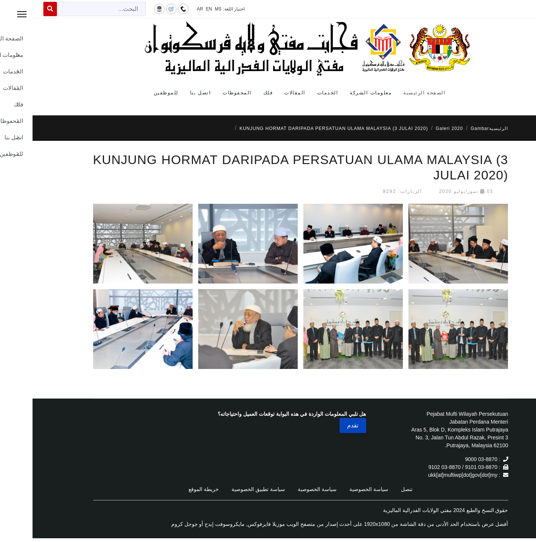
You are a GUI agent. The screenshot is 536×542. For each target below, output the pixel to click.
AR (167, 9)
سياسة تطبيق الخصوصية (225, 489)
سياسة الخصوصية (336, 489)
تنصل (374, 489)
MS (185, 9)
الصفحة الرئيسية (392, 93)
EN (176, 9)
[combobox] (68, 9)
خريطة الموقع (171, 489)
